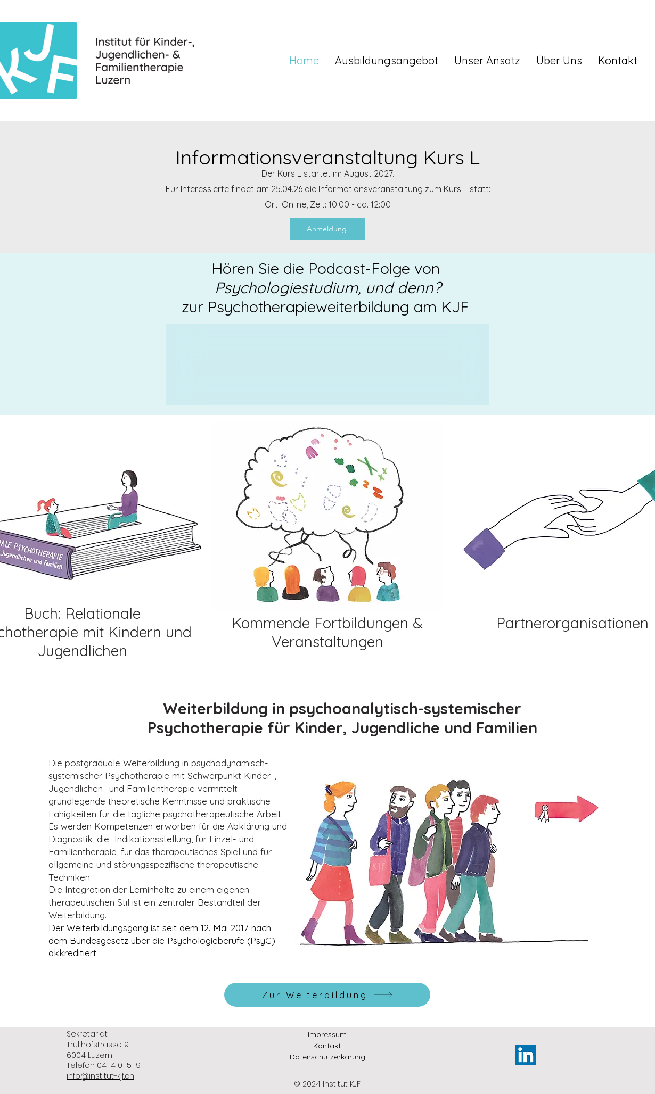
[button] (386, 60)
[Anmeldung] (327, 229)
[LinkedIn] (525, 1055)
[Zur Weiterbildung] (327, 995)
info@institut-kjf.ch (100, 1076)
